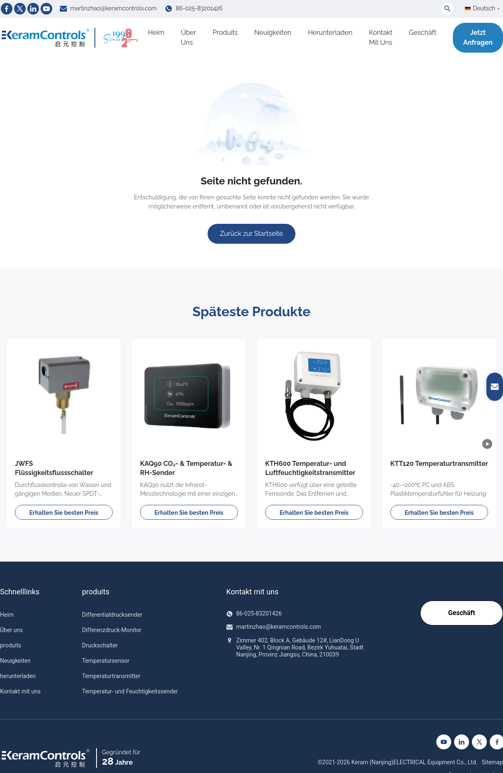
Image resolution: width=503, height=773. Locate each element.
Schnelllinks (19, 592)
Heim (156, 32)
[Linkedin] (33, 9)
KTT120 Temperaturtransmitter (439, 464)
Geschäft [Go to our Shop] (461, 612)
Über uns (188, 37)
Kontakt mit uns (380, 37)
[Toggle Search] (447, 8)
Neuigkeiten (272, 32)
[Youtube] (46, 9)
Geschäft (422, 32)
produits (225, 32)
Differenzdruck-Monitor (111, 630)
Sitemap (492, 762)
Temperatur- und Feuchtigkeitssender (130, 691)
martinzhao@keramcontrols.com (113, 8)
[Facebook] (6, 9)
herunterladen (330, 32)
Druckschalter (100, 645)
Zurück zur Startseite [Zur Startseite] (251, 233)
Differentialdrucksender (112, 614)
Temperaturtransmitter (111, 676)
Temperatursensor (105, 660)
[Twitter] (20, 9)
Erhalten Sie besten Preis (64, 512)
